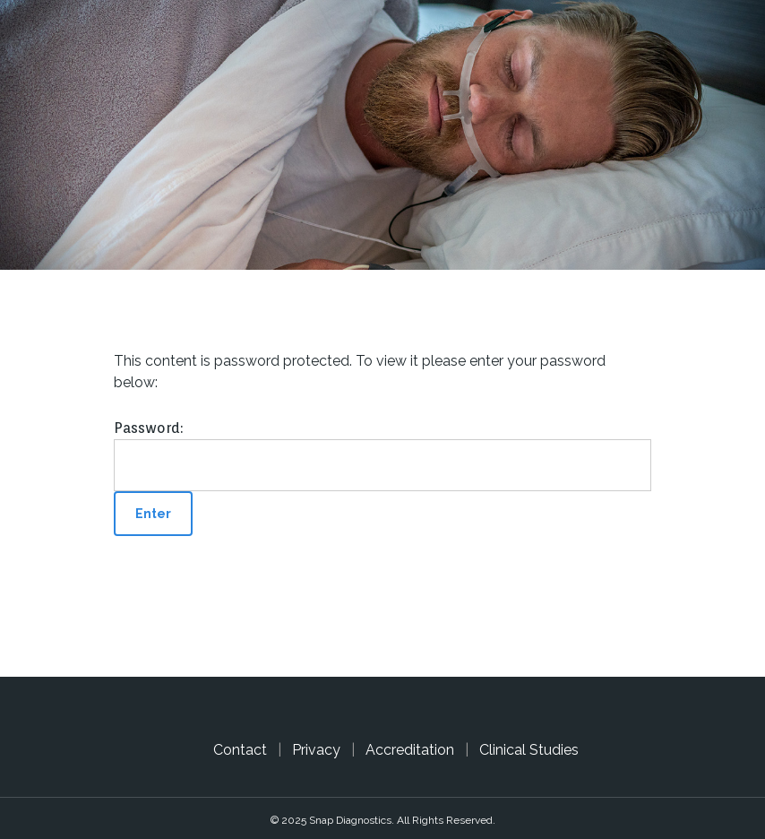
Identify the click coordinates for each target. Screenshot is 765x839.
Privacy (316, 749)
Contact (240, 749)
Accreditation (409, 749)
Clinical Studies (529, 749)
